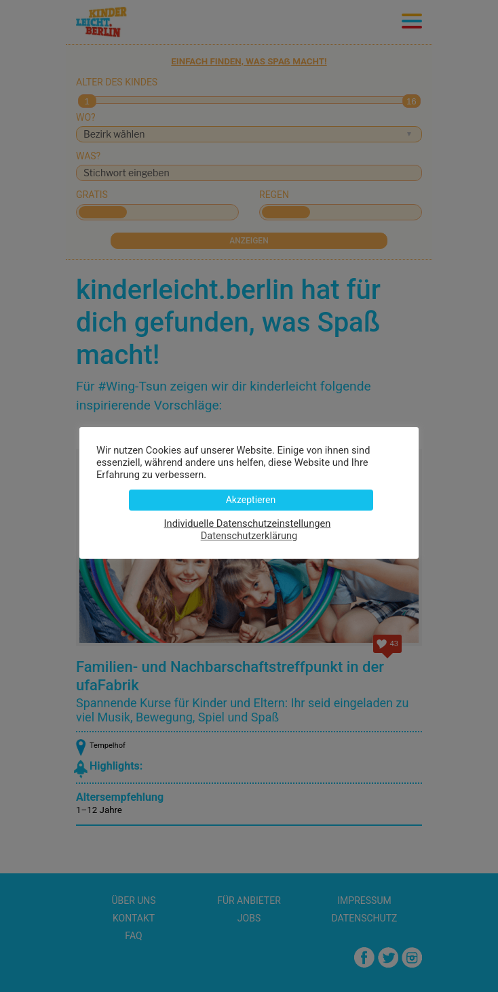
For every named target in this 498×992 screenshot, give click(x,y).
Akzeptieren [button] (251, 499)
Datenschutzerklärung (249, 536)
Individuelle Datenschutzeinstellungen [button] (247, 523)
